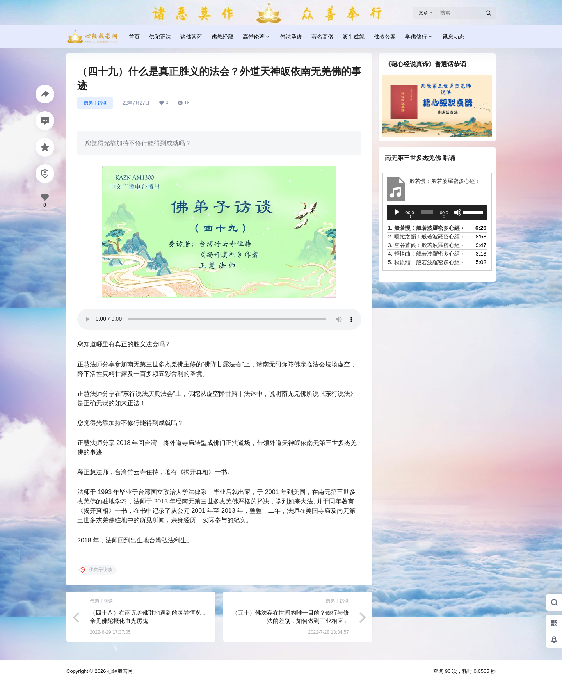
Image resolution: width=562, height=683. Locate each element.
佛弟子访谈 (95, 103)
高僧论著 (257, 37)
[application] (437, 212)
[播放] (397, 212)
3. (426, 245)
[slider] (427, 212)
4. (426, 254)
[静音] (458, 212)
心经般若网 (119, 671)
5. (426, 262)
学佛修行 (419, 37)
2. (426, 236)
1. (426, 228)
